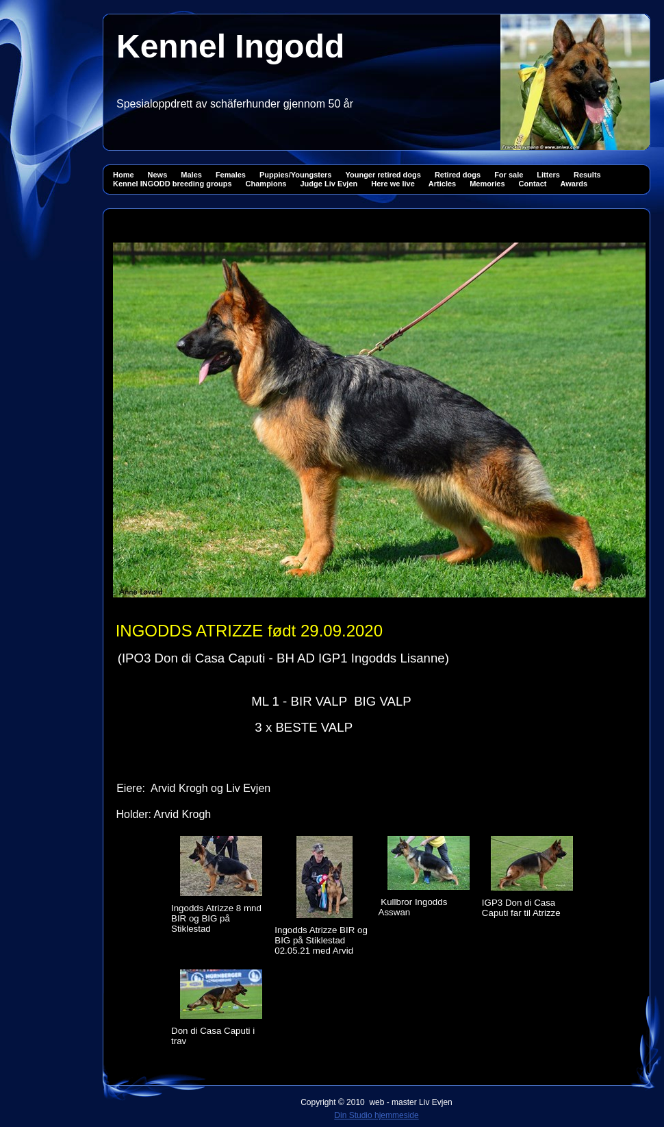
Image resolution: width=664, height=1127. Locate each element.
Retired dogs (458, 175)
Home (123, 175)
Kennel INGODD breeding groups (172, 183)
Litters (548, 175)
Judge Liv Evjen (328, 183)
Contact (533, 183)
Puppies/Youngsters (295, 175)
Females (231, 175)
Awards (574, 183)
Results (587, 175)
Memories (487, 183)
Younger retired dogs (382, 175)
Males (191, 175)
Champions (266, 183)
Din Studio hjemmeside (376, 1115)
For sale (508, 175)
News (158, 175)
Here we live (393, 183)
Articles (442, 183)
